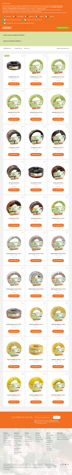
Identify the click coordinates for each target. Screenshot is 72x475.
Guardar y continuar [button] (63, 27)
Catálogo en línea (7, 445)
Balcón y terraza (17, 440)
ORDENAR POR (6, 48)
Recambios (37, 435)
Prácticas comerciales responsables (49, 448)
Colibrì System (28, 437)
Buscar (26, 48)
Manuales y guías (39, 439)
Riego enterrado (7, 442)
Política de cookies (61, 435)
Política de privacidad (62, 437)
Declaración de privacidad (63, 439)
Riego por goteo (7, 440)
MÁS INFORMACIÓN (13, 83)
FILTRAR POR (17, 48)
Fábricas (48, 444)
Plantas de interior (18, 438)
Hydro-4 (26, 435)
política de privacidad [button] (57, 5)
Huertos (16, 442)
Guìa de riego (38, 437)
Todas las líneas (6, 435)
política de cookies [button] (42, 8)
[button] (69, 3)
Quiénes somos (49, 435)
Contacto (37, 441)
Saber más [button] (6, 27)
